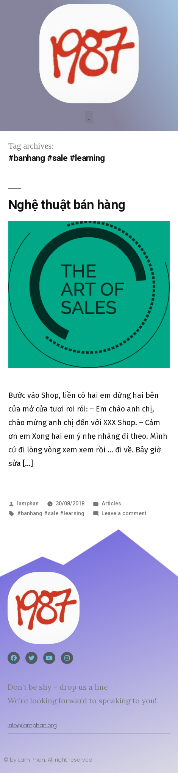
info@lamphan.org (32, 725)
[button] (88, 117)
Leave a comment (123, 513)
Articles (111, 503)
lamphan (28, 503)
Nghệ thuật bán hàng (66, 204)
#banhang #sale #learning (50, 513)
